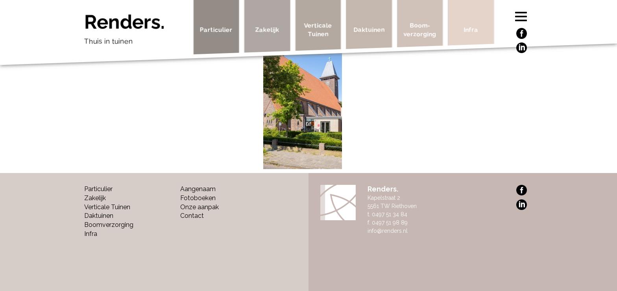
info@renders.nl (388, 231)
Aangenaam (198, 189)
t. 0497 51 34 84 (387, 214)
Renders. (136, 31)
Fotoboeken (198, 198)
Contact (192, 215)
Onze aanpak (199, 207)
